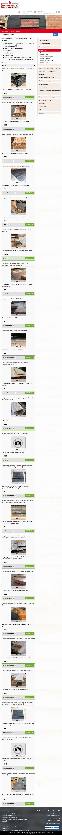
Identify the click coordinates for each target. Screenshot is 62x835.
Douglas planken (44, 54)
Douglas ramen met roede (46, 60)
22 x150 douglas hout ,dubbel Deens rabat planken (18, 102)
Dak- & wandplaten (44, 40)
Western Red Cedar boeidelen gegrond (49, 68)
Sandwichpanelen (43, 47)
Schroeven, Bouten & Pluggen (47, 97)
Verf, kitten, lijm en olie (45, 100)
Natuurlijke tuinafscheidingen (46, 77)
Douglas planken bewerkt (46, 56)
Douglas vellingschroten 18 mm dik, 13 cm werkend (18, 638)
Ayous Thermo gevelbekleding (47, 71)
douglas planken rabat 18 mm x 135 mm (15, 433)
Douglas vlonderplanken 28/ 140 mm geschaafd (17, 670)
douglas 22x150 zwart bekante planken (14, 198)
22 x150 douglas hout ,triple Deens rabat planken (17, 134)
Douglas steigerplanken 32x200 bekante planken (17, 571)
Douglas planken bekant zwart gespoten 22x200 (17, 166)
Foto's (18, 31)
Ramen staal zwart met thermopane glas (50, 90)
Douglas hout (42, 50)
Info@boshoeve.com (54, 823)
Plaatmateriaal (43, 87)
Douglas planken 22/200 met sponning (14, 330)
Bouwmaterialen (43, 84)
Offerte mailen (43, 109)
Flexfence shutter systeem (46, 81)
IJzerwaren (42, 93)
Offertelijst (41, 113)
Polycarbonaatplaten (44, 43)
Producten (5, 31)
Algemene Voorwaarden (39, 832)
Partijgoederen (43, 103)
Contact (12, 31)
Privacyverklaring (49, 832)
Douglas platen (44, 62)
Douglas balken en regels (46, 52)
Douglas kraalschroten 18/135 (11, 299)
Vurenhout (42, 65)
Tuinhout (41, 74)
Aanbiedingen (42, 106)
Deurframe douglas (45, 58)
